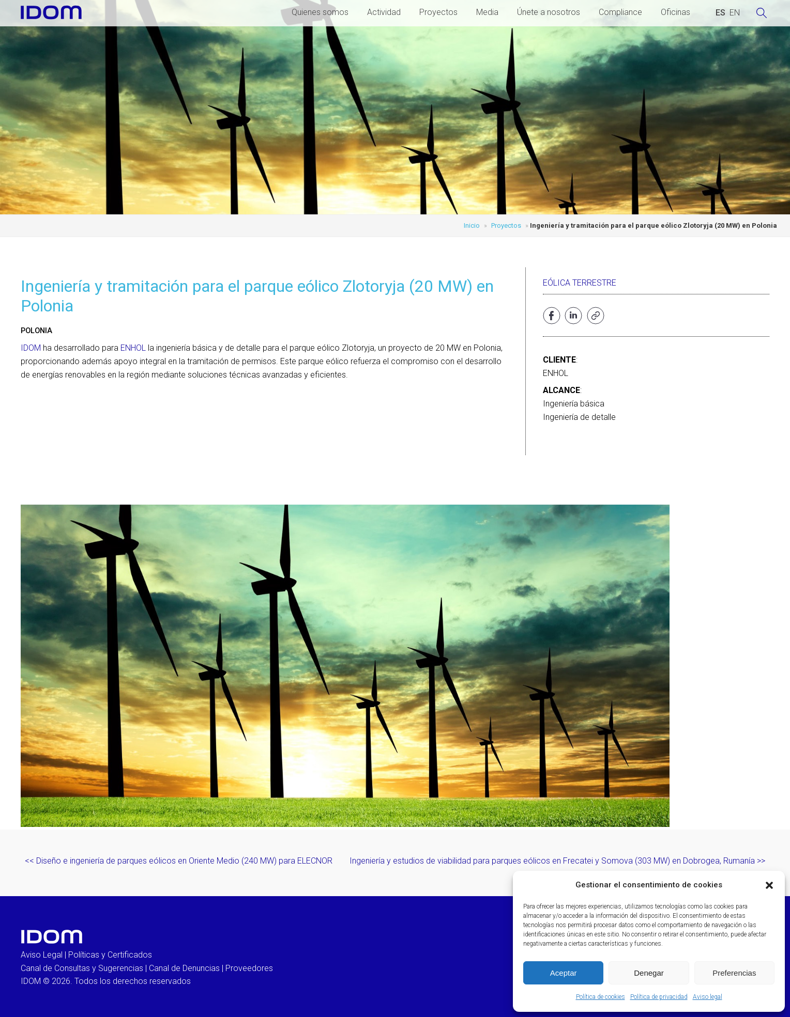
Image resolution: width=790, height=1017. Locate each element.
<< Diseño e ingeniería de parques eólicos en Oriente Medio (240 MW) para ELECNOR (178, 861)
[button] (769, 885)
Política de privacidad (659, 996)
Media (487, 12)
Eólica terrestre (579, 283)
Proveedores (249, 968)
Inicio (472, 225)
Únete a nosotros (548, 12)
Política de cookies (600, 996)
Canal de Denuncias (184, 968)
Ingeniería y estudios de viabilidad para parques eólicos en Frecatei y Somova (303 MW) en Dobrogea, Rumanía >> (557, 861)
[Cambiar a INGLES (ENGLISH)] (735, 13)
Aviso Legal (42, 955)
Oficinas (675, 12)
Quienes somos (320, 12)
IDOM (31, 348)
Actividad (384, 12)
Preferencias (734, 972)
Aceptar (563, 972)
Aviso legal (707, 996)
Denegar (649, 972)
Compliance (620, 12)
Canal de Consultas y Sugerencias (82, 968)
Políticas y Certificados (110, 955)
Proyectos (438, 12)
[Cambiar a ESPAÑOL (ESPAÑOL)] (720, 13)
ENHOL (133, 348)
